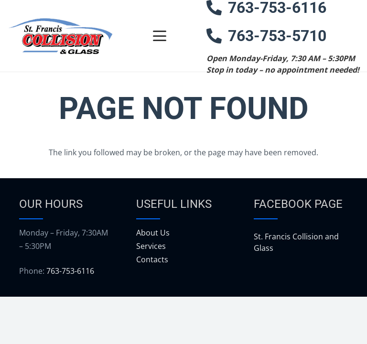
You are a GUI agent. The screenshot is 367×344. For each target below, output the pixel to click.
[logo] (60, 36)
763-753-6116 (70, 271)
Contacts (152, 259)
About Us (153, 232)
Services (151, 246)
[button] (160, 36)
